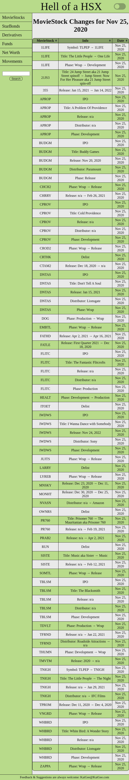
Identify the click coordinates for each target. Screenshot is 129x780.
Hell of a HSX (71, 6)
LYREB (45, 476)
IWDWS (45, 415)
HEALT (45, 397)
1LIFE (45, 47)
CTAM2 (45, 266)
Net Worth (10, 52)
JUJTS (45, 459)
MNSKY (45, 485)
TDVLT (45, 626)
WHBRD (45, 722)
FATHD (45, 336)
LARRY (45, 468)
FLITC (45, 353)
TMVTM (45, 661)
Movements (11, 61)
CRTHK (45, 257)
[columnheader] (45, 40)
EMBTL (45, 327)
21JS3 (45, 77)
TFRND (45, 634)
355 (45, 90)
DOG (45, 318)
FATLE (45, 345)
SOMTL (45, 573)
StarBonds (10, 26)
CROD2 (45, 248)
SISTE (45, 555)
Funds (6, 43)
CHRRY (45, 195)
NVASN (45, 503)
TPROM (45, 705)
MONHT (45, 494)
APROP (45, 99)
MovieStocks (12, 17)
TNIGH (45, 669)
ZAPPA (45, 766)
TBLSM (45, 582)
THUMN (45, 652)
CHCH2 (45, 187)
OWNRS (45, 511)
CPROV (45, 204)
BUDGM (45, 143)
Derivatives (11, 35)
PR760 (45, 520)
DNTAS (45, 274)
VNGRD (45, 713)
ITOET (45, 406)
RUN (45, 547)
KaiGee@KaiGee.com (94, 777)
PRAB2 (45, 538)
